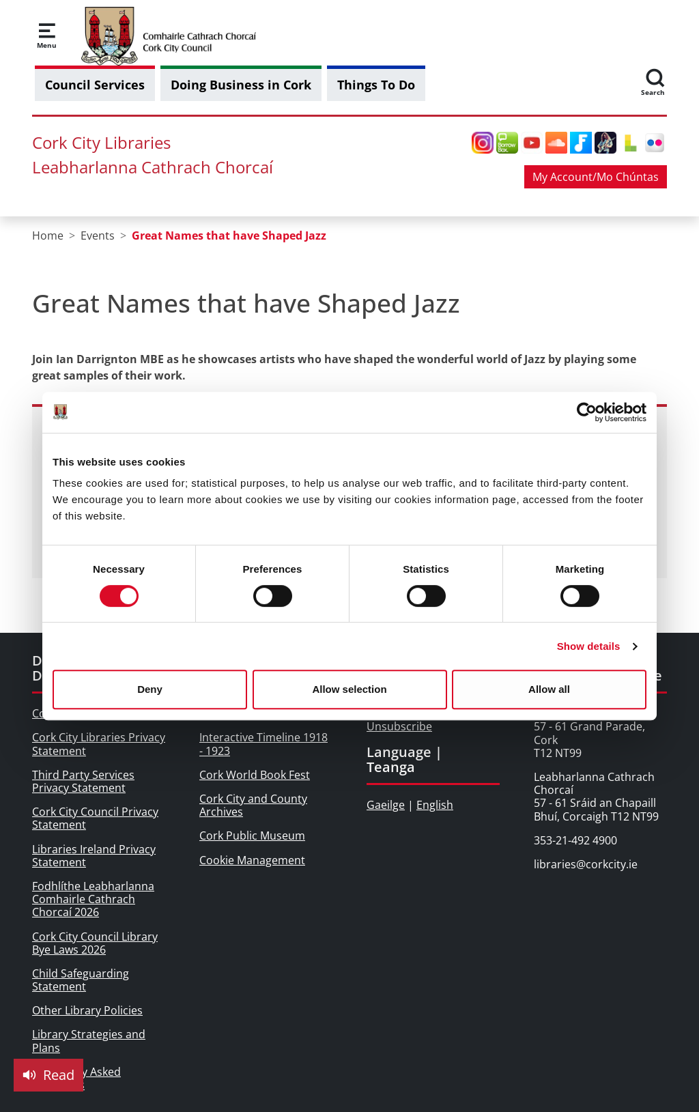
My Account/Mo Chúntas (595, 176)
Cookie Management (252, 860)
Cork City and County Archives (253, 805)
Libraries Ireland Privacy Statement (94, 856)
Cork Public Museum (252, 835)
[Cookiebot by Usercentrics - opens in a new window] (586, 412)
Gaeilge (386, 804)
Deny (149, 689)
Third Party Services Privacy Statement (83, 781)
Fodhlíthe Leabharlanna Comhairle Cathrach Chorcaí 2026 (93, 899)
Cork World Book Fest (254, 774)
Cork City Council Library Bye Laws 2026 (95, 943)
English (434, 804)
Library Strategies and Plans (88, 1041)
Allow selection (349, 689)
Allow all (549, 689)
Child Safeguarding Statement (80, 980)
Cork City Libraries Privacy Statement (98, 744)
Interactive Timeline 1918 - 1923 (263, 744)
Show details (588, 646)
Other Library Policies (87, 1010)
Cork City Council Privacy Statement (95, 818)
